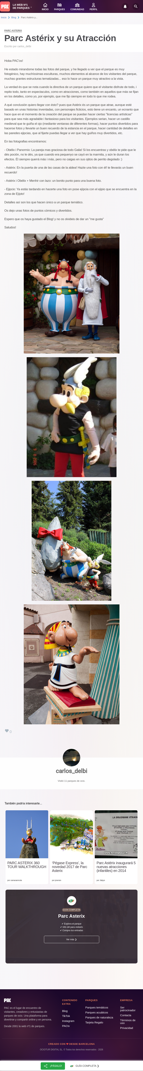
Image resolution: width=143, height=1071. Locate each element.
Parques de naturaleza (99, 1017)
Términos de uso (127, 1022)
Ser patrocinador (127, 1009)
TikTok (66, 1015)
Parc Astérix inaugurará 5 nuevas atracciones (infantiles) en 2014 (116, 867)
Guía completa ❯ (84, 1066)
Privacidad (126, 1027)
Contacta (125, 1015)
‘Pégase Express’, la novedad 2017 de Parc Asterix (69, 867)
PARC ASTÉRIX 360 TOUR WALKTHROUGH (26, 865)
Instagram (68, 1020)
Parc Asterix (13, 30)
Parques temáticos (96, 1007)
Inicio (3, 17)
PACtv (66, 1025)
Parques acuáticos (96, 1012)
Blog (13, 17)
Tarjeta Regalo (94, 1022)
